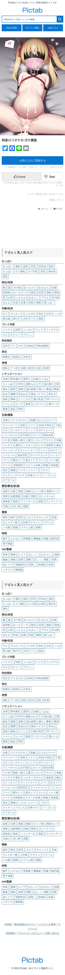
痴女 (5, 389)
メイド (31, 425)
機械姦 (37, 538)
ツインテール (28, 501)
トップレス (49, 475)
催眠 (13, 559)
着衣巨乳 (23, 455)
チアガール (9, 480)
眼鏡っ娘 (18, 440)
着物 (13, 470)
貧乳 (51, 266)
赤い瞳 (16, 506)
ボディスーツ (45, 430)
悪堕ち (27, 379)
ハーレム (7, 404)
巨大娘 (55, 297)
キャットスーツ (28, 450)
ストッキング (10, 450)
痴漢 (28, 404)
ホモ (20, 345)
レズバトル (39, 404)
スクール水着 (33, 465)
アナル (45, 297)
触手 (5, 538)
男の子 (16, 318)
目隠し (31, 564)
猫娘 (38, 527)
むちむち (44, 287)
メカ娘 (6, 527)
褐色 (15, 501)
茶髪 (40, 501)
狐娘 (15, 527)
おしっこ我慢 (41, 559)
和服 (45, 465)
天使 (53, 517)
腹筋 (49, 292)
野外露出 (15, 379)
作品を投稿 (11, 28)
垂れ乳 (52, 271)
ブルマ (44, 470)
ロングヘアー (53, 501)
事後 (56, 389)
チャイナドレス (39, 455)
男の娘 (6, 318)
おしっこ (33, 554)
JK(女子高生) (45, 425)
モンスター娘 (10, 522)
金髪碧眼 (15, 496)
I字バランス (52, 399)
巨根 (31, 302)
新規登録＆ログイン (25, 924)
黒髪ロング (53, 491)
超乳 (25, 266)
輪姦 (5, 559)
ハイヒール (9, 455)
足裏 (23, 302)
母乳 (5, 276)
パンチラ (7, 445)
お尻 (10, 297)
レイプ (22, 554)
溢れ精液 (31, 389)
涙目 (38, 368)
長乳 (43, 271)
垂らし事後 (45, 389)
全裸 (5, 379)
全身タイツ (34, 475)
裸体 (13, 399)
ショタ (57, 313)
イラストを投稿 (47, 924)
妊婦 (53, 287)
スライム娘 (27, 527)
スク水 (6, 440)
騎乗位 (6, 357)
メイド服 (53, 460)
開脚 (13, 394)
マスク (49, 440)
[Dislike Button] (52, 176)
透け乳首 (38, 399)
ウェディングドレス (14, 475)
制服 (33, 420)
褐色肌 (6, 501)
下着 (57, 425)
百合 (5, 345)
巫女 (5, 470)
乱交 (5, 394)
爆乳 (17, 266)
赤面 (23, 368)
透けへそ (53, 404)
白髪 (13, 491)
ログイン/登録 (32, 28)
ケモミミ (35, 522)
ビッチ (19, 404)
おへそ (16, 292)
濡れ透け (49, 384)
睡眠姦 (19, 569)
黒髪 (20, 491)
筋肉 (56, 292)
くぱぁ (45, 379)
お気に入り (53, 28)
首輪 (58, 440)
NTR (20, 384)
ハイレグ (38, 440)
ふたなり (15, 538)
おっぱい (7, 266)
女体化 (29, 345)
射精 (20, 389)
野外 (20, 409)
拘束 (5, 554)
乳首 (15, 302)
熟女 (41, 318)
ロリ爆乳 (20, 271)
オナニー (15, 334)
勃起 (13, 409)
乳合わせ (23, 394)
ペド (33, 318)
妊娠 (35, 379)
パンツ (31, 430)
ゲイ (13, 345)
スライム (48, 522)
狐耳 (13, 517)
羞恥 (5, 368)
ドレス (42, 460)
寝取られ (31, 384)
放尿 (20, 559)
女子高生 (25, 435)
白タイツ (55, 450)
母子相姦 (7, 543)
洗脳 (56, 554)
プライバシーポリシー (30, 933)
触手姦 (55, 538)
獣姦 (46, 538)
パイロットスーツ (28, 470)
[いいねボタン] (21, 176)
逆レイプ (7, 564)
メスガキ (30, 313)
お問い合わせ (52, 933)
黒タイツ (30, 460)
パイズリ (7, 329)
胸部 (38, 302)
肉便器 (42, 564)
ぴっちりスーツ (46, 420)
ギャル (39, 445)
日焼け (6, 506)
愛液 (5, 409)
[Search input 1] (29, 19)
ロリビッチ (17, 313)
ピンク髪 (39, 491)
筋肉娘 (6, 292)
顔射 (17, 329)
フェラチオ (52, 329)
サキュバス (42, 517)
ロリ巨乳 (33, 271)
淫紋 (22, 425)
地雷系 (49, 445)
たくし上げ (24, 399)
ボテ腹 (17, 287)
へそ (25, 292)
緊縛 (13, 554)
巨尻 (41, 292)
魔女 (58, 445)
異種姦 (27, 538)
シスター (28, 445)
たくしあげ (9, 384)
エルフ (29, 517)
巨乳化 (42, 266)
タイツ (36, 435)
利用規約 (11, 933)
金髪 (5, 491)
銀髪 (28, 491)
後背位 (16, 357)
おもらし (46, 554)
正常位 (27, 357)
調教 (28, 559)
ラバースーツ (10, 425)
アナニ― (28, 334)
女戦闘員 (18, 465)
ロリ (5, 313)
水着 (5, 420)
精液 (13, 389)
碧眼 (25, 506)
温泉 (5, 399)
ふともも (21, 297)
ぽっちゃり (30, 287)
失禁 (53, 559)
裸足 (17, 445)
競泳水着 (48, 435)
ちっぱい (7, 271)
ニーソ (43, 450)
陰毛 (33, 292)
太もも (6, 302)
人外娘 (24, 522)
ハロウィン (19, 430)
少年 (25, 318)
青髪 (5, 496)
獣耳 (20, 517)
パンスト (55, 455)
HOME (8, 924)
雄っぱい (49, 302)
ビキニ (6, 430)
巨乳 (33, 266)
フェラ (39, 329)
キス (5, 334)
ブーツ (6, 460)
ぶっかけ (28, 329)
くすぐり (7, 569)
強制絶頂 (20, 564)
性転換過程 (42, 345)
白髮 (25, 496)
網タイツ (18, 460)
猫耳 (5, 517)
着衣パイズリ (38, 394)
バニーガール (10, 435)
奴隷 (51, 564)
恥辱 (46, 368)
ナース (6, 465)
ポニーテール (46, 496)
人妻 (28, 440)
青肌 (33, 496)
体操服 (54, 465)
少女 (48, 313)
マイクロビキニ (19, 420)
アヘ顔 (14, 368)
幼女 (40, 313)
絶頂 (31, 368)
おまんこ (33, 297)
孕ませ (52, 394)
